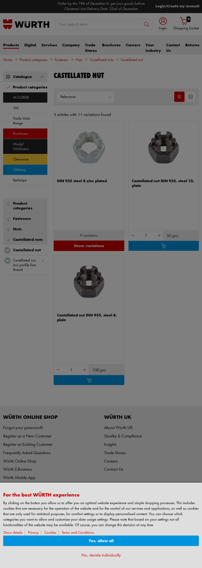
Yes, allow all (101, 541)
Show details (13, 533)
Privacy (33, 533)
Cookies (50, 533)
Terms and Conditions (78, 533)
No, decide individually (101, 555)
